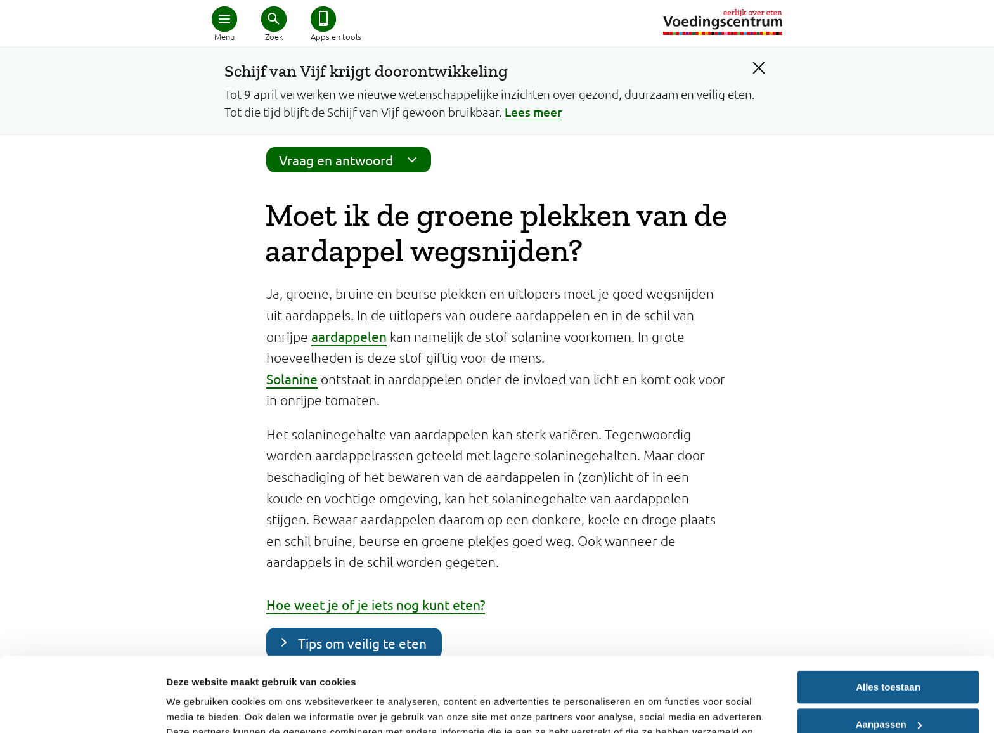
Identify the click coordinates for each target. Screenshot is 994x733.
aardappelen (349, 336)
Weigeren (888, 687)
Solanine (292, 378)
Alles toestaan (888, 612)
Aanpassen (889, 649)
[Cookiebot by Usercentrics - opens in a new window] (82, 708)
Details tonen (196, 708)
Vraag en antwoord (352, 159)
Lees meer (533, 112)
